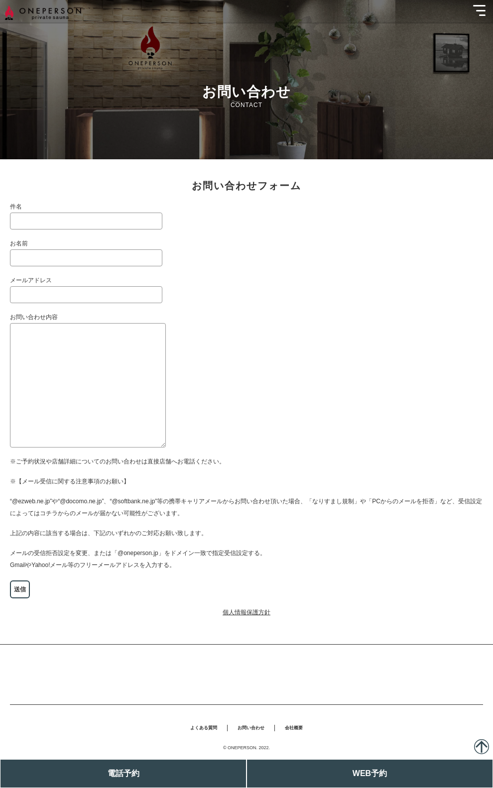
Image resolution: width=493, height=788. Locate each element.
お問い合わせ (251, 727)
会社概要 (294, 727)
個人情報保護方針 (246, 612)
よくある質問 (203, 727)
